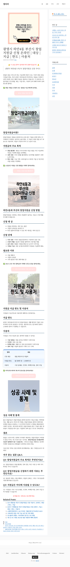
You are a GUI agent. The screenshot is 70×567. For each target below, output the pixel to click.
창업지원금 (8, 524)
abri (7, 553)
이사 (53, 85)
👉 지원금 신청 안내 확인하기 (24, 171)
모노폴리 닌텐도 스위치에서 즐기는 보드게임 (21, 515)
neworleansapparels (43, 553)
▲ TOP (35, 557)
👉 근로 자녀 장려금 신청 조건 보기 (24, 269)
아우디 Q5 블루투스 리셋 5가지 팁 (59, 36)
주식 (52, 4)
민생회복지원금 (57, 73)
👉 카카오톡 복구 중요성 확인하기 (23, 376)
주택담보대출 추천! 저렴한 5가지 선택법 (59, 41)
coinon (54, 553)
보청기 (54, 76)
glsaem (23, 553)
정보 (6, 522)
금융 (47, 4)
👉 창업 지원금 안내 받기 (24, 93)
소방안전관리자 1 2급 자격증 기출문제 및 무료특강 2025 (24, 511)
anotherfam (14, 553)
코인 (58, 4)
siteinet (61, 553)
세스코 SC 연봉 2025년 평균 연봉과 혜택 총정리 (22, 517)
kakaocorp (31, 553)
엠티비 (6, 4)
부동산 (63, 4)
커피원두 (55, 93)
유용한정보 (55, 82)
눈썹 (53, 71)
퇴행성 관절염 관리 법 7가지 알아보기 (59, 51)
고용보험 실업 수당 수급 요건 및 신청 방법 (20, 513)
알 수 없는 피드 (59, 14)
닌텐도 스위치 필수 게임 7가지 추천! (59, 31)
